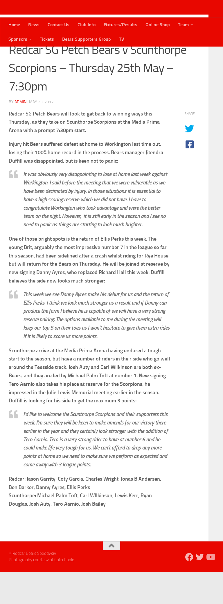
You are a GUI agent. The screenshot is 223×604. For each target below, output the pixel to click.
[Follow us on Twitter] (200, 589)
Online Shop (157, 24)
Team (183, 24)
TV (121, 39)
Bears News (23, 55)
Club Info (87, 24)
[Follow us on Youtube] (210, 589)
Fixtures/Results (120, 24)
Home (14, 24)
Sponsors (17, 39)
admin (20, 134)
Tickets (47, 39)
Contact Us (58, 24)
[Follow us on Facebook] (189, 589)
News (33, 24)
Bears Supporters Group (86, 39)
